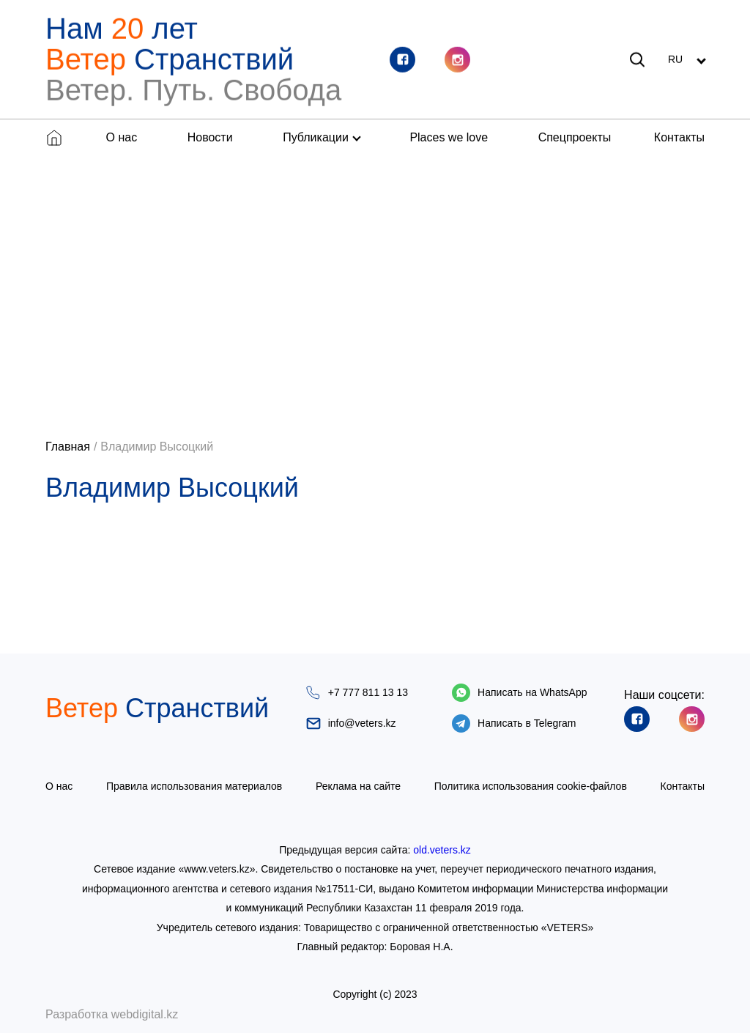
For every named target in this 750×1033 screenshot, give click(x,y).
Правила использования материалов (194, 786)
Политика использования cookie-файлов (530, 786)
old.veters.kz (442, 850)
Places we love (448, 137)
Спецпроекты (575, 137)
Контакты (679, 137)
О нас (122, 137)
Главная (67, 446)
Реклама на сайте (358, 786)
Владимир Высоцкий (156, 446)
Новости (210, 137)
